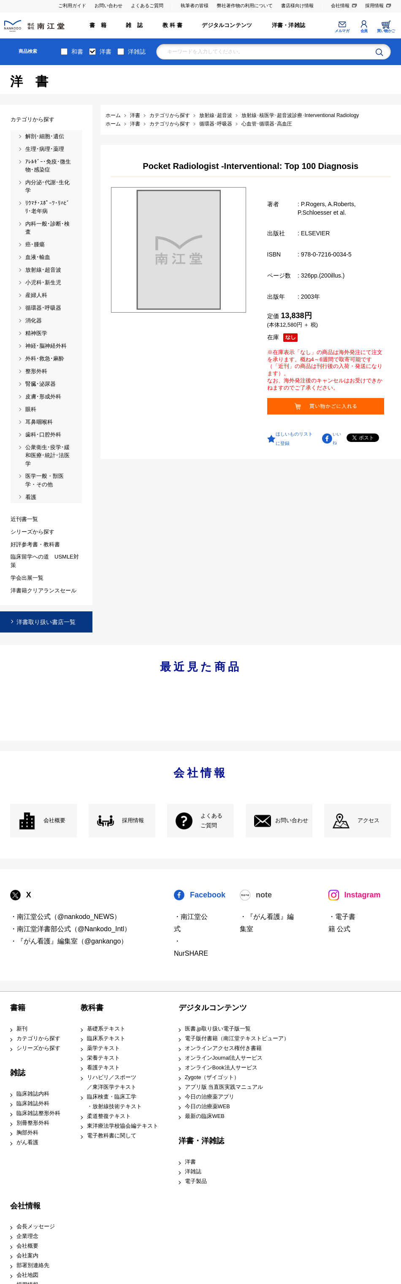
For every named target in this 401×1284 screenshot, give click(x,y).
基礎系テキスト (106, 1029)
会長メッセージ (35, 1226)
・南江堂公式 (191, 922)
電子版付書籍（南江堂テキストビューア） (237, 1038)
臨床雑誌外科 (32, 1104)
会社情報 (340, 5)
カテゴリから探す (38, 1038)
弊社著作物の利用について (245, 5)
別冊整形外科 (32, 1123)
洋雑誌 (137, 51)
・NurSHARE (191, 947)
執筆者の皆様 (195, 5)
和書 (77, 51)
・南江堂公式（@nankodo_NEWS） (65, 916)
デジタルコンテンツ (227, 25)
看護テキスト (103, 1068)
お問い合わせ (108, 5)
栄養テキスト (103, 1058)
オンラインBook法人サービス (221, 1068)
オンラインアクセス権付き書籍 (223, 1048)
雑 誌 (134, 25)
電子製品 (196, 1181)
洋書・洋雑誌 (288, 25)
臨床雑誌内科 (32, 1094)
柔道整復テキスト (109, 1116)
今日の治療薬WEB (207, 1107)
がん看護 (27, 1142)
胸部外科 (27, 1133)
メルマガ (342, 31)
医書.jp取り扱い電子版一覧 (218, 1029)
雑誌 (17, 1073)
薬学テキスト (103, 1048)
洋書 (105, 51)
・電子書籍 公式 (341, 922)
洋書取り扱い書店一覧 (46, 622)
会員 (364, 31)
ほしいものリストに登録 (294, 438)
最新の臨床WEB (205, 1116)
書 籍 (97, 25)
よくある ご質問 (211, 821)
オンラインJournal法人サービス (224, 1058)
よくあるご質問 (147, 5)
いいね (337, 438)
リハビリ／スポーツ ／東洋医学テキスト (111, 1082)
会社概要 (54, 820)
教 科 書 (172, 25)
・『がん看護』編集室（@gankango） (69, 941)
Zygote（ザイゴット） (212, 1077)
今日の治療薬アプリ (209, 1097)
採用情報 (374, 5)
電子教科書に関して (111, 1136)
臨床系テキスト (106, 1038)
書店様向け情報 (297, 5)
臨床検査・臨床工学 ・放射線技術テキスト (114, 1102)
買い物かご (386, 31)
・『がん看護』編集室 (267, 922)
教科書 (92, 1007)
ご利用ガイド (72, 5)
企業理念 (27, 1236)
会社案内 (27, 1256)
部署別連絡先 (32, 1265)
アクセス (368, 820)
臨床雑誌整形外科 (38, 1113)
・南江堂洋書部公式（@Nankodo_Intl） (70, 928)
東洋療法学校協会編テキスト (122, 1126)
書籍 (17, 1007)
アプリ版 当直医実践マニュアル (224, 1087)
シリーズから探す (38, 1048)
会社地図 (27, 1275)
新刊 (21, 1029)
